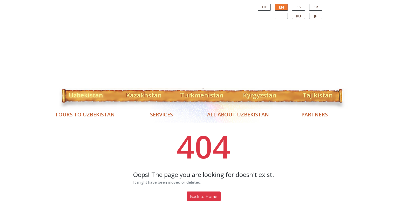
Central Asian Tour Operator (203, 4)
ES (298, 6)
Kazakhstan (144, 94)
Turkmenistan (201, 94)
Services (161, 114)
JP (315, 15)
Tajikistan (318, 94)
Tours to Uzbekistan (85, 114)
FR (316, 6)
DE (264, 6)
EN (281, 7)
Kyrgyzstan (259, 94)
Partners (314, 114)
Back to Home (203, 196)
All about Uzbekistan (238, 114)
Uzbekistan (86, 94)
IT (281, 15)
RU (298, 15)
